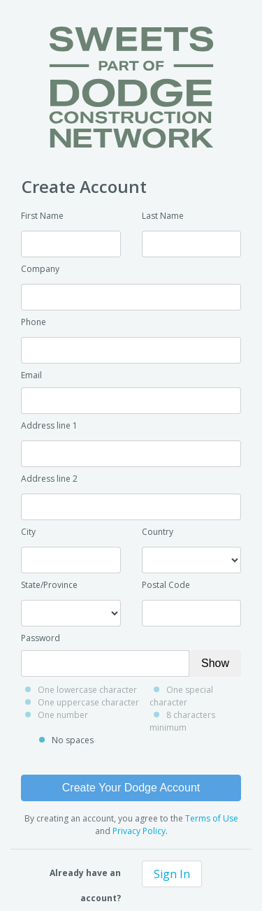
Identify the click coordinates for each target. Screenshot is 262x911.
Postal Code (166, 585)
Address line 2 (49, 479)
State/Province (49, 585)
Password (40, 638)
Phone (33, 322)
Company (40, 269)
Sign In (172, 874)
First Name (42, 216)
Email (31, 375)
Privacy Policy (139, 831)
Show (215, 663)
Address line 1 (49, 425)
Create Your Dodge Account (131, 788)
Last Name (163, 216)
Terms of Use (211, 818)
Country (157, 532)
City (28, 532)
